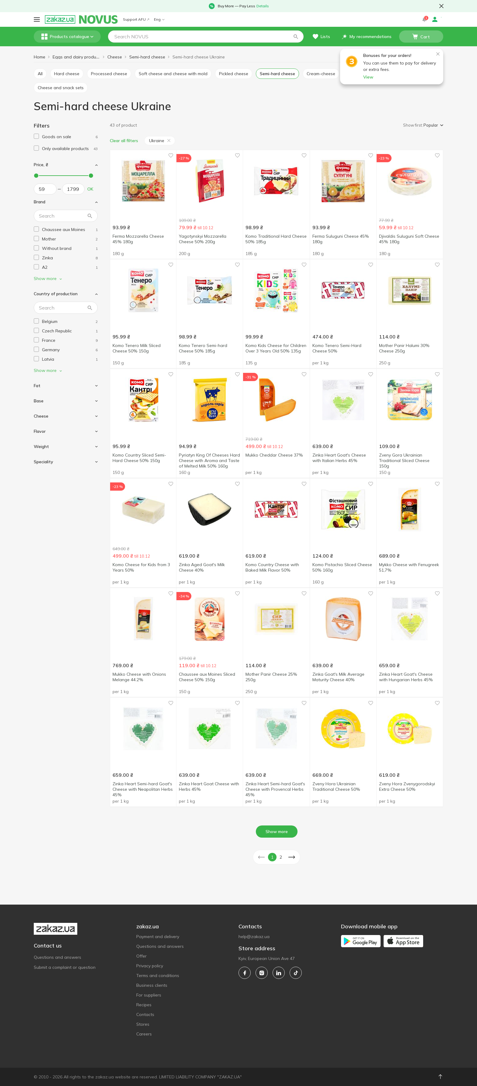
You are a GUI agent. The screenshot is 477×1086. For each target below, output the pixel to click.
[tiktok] (296, 973)
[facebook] (244, 973)
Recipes (143, 1004)
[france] (70, 340)
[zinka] (70, 258)
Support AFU (136, 19)
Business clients (151, 985)
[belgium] (70, 321)
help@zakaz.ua (254, 936)
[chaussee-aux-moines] (70, 229)
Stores (142, 1024)
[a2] (70, 267)
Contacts (145, 1014)
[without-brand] (70, 248)
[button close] (441, 6)
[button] (296, 36)
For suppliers (148, 995)
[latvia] (70, 359)
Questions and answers (57, 957)
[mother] (70, 239)
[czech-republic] (70, 331)
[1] (70, 137)
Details (262, 6)
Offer (141, 956)
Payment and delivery (157, 936)
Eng (159, 19)
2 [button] (281, 857)
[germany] (70, 350)
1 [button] (272, 857)
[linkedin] (279, 973)
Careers (144, 1034)
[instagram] (262, 973)
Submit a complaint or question (65, 967)
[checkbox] (36, 136)
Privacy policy (149, 966)
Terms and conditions (157, 975)
